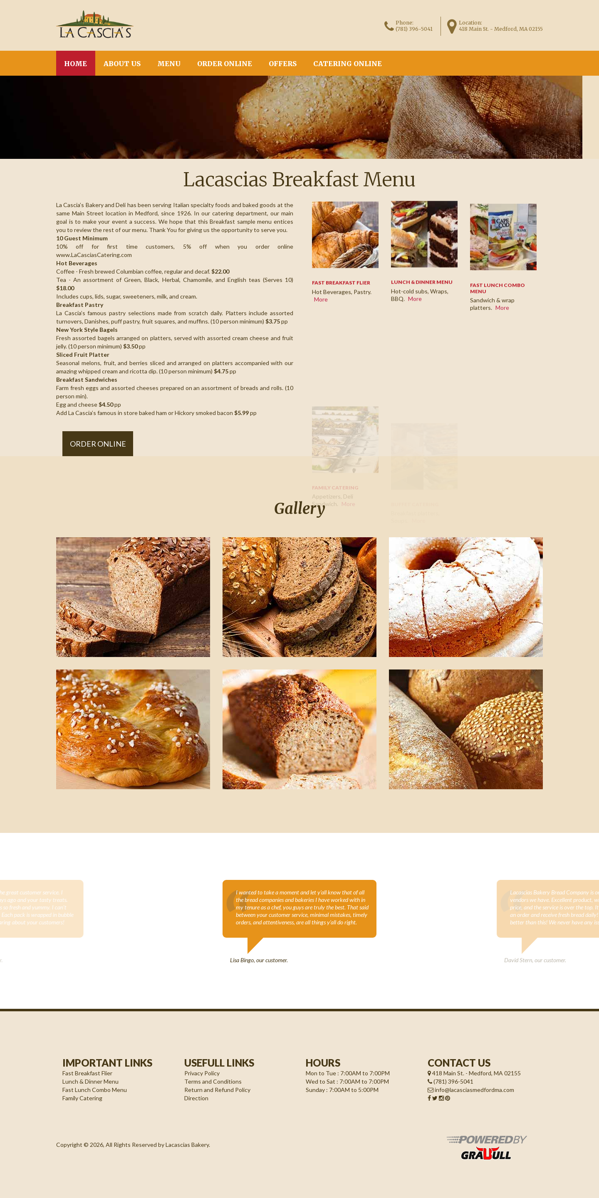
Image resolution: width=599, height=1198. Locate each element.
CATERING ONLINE (347, 63)
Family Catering (82, 1098)
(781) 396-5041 (414, 29)
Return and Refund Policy (217, 1089)
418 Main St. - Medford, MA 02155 (474, 1073)
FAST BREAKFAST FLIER (341, 288)
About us (122, 63)
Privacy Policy (202, 1073)
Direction (196, 1098)
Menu (169, 63)
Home (75, 63)
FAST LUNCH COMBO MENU (497, 297)
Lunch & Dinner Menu (422, 284)
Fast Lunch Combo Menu (94, 1089)
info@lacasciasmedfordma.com (471, 1089)
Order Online (224, 63)
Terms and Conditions (213, 1081)
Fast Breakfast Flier (87, 1073)
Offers (283, 63)
